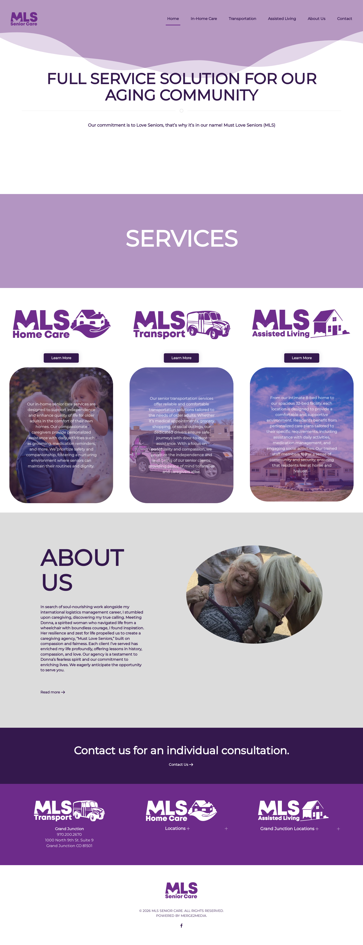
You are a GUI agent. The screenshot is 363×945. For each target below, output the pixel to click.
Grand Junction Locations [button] (289, 828)
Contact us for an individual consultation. (181, 750)
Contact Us (178, 764)
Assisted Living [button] (282, 18)
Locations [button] (177, 828)
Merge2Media (193, 916)
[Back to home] (24, 18)
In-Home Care (204, 18)
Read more (50, 692)
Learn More (61, 358)
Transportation (242, 18)
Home (173, 18)
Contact (344, 18)
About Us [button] (316, 18)
